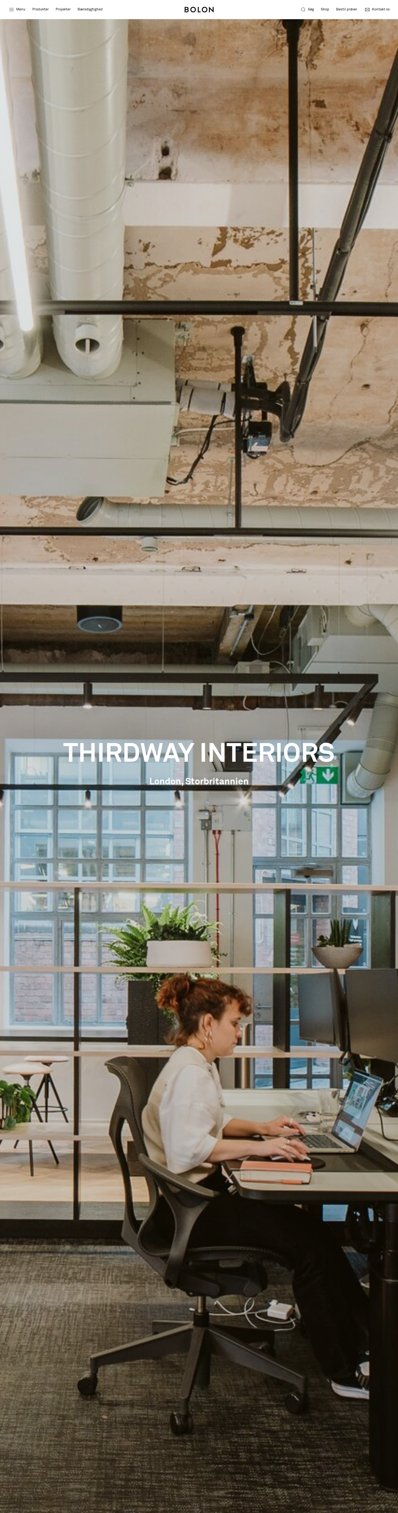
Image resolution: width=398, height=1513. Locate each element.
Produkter (40, 9)
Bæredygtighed (90, 9)
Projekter (63, 9)
